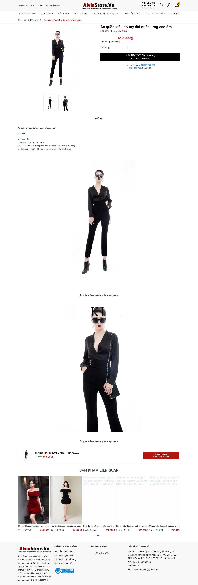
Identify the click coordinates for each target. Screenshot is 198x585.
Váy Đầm (47, 14)
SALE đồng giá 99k (106, 14)
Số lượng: (104, 47)
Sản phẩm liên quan (99, 470)
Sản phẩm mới (27, 14)
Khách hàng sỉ (155, 14)
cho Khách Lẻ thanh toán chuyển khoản (39, 5)
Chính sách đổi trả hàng (65, 559)
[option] (58, 59)
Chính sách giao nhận (64, 555)
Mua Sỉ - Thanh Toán (63, 551)
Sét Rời (63, 14)
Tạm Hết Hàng (131, 14)
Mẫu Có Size (81, 14)
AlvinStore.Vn (102, 553)
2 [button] (100, 535)
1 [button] (98, 535)
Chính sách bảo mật (63, 563)
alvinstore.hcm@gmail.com (146, 569)
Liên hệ (174, 14)
